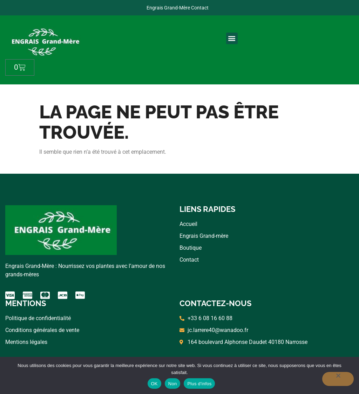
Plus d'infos (199, 383)
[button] (232, 38)
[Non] (338, 379)
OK (154, 383)
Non (172, 383)
